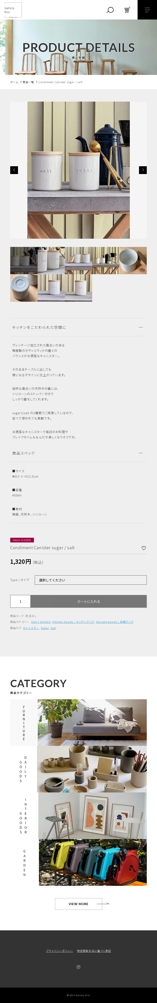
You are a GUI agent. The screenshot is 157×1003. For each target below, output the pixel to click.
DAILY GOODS (40, 622)
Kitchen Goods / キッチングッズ (73, 622)
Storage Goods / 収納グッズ (114, 622)
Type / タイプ (19, 580)
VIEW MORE (79, 904)
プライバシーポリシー (59, 951)
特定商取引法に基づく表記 (94, 951)
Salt (53, 628)
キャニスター (31, 628)
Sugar (45, 628)
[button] (14, 170)
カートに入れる (88, 601)
